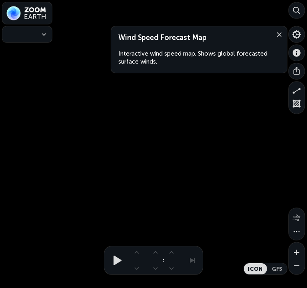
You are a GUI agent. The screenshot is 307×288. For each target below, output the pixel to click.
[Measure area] (297, 106)
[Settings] (297, 34)
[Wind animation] (297, 216)
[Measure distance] (297, 90)
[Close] (277, 34)
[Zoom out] (297, 266)
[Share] (297, 71)
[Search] (297, 10)
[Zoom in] (297, 250)
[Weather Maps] (27, 34)
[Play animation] (115, 260)
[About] (297, 53)
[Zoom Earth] (27, 13)
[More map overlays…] (297, 232)
